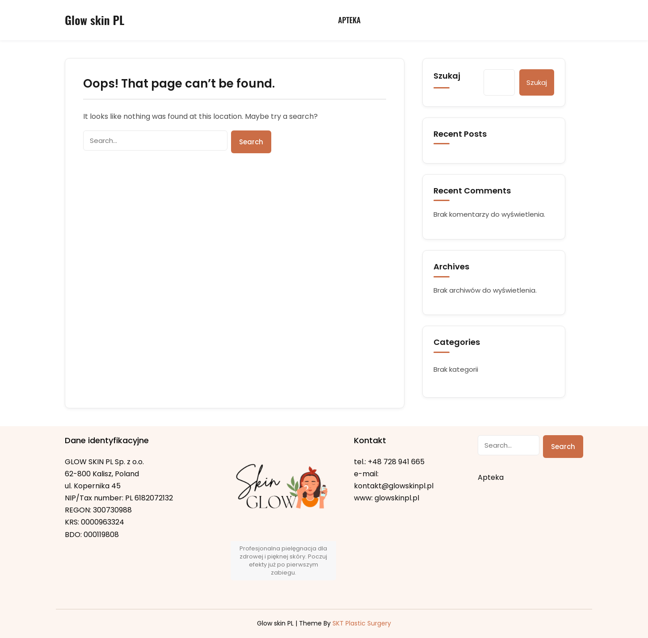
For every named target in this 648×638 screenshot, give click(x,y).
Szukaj (446, 75)
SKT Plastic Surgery (361, 623)
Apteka (349, 19)
